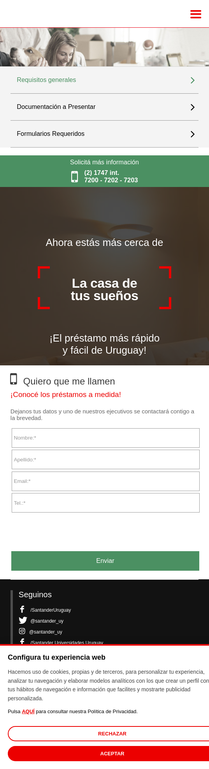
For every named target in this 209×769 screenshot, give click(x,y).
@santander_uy (41, 621)
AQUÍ (28, 711)
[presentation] (70, 529)
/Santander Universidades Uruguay (61, 643)
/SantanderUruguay (45, 610)
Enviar (105, 560)
